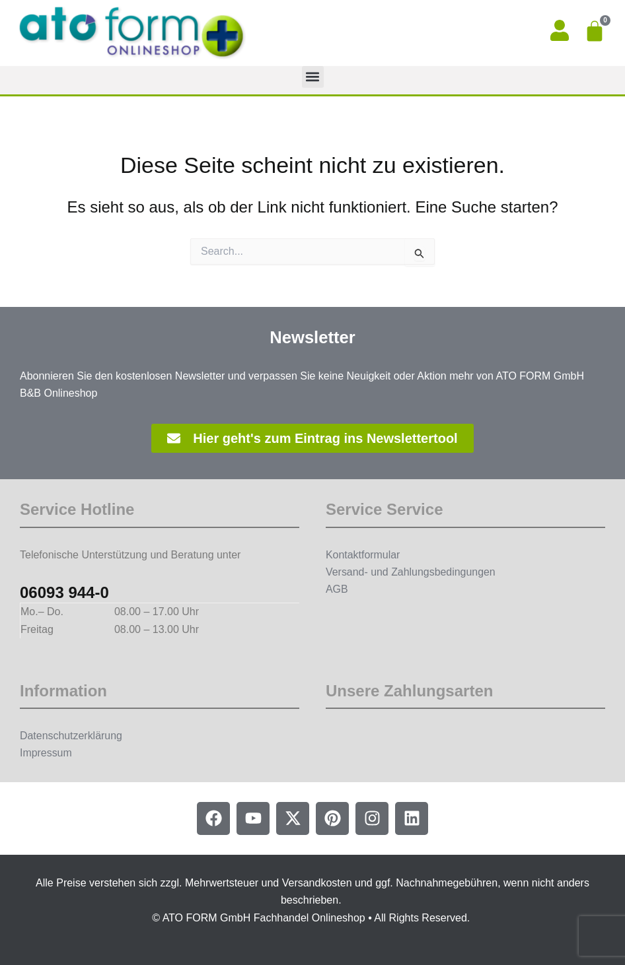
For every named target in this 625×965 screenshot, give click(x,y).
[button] (313, 77)
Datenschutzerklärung (71, 735)
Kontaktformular (363, 554)
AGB (337, 589)
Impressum (46, 752)
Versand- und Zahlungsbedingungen (411, 572)
